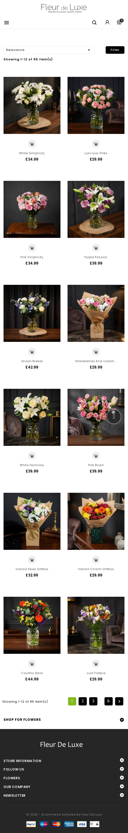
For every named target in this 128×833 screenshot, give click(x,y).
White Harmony (32, 465)
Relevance (49, 49)
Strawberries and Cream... (96, 361)
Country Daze (32, 673)
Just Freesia (96, 673)
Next (119, 701)
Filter (115, 50)
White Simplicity (32, 153)
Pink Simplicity (32, 257)
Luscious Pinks (96, 153)
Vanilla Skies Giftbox (32, 569)
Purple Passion (96, 257)
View (32, 144)
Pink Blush (96, 465)
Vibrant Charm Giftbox (96, 569)
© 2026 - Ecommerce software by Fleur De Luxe (63, 814)
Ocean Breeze (32, 361)
